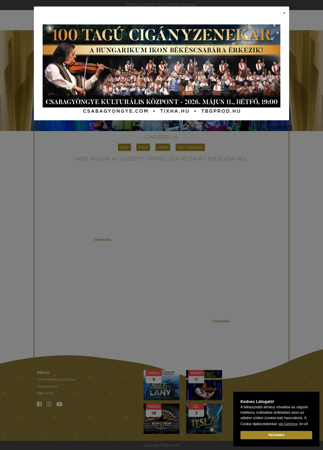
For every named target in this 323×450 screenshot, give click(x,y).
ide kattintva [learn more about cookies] (288, 424)
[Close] (284, 12)
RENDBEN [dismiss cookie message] (276, 435)
